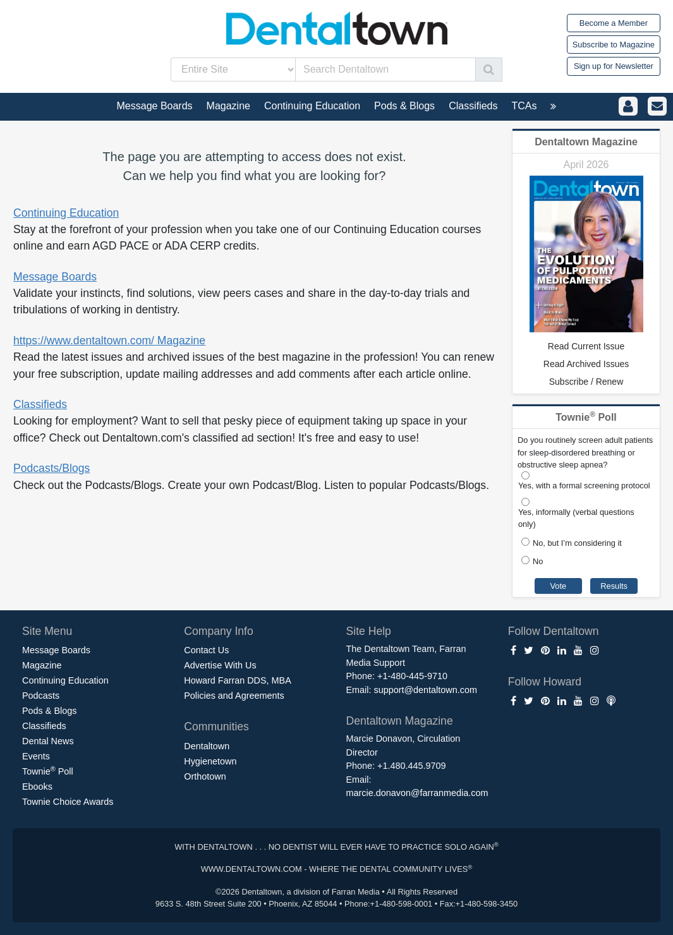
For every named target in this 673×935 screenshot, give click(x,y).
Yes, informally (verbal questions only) (576, 518)
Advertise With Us (220, 665)
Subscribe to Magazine (614, 44)
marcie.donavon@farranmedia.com (417, 793)
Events (36, 756)
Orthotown (205, 776)
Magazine (41, 665)
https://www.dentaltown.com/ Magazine (109, 340)
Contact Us (206, 650)
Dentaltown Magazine (586, 141)
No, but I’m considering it (577, 543)
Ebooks (37, 786)
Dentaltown (206, 746)
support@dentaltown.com (424, 690)
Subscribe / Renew (586, 382)
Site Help (368, 631)
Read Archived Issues (586, 364)
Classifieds (40, 404)
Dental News (48, 741)
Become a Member (613, 23)
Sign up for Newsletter (613, 66)
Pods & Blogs (49, 711)
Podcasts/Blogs (51, 468)
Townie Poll (47, 770)
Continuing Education (66, 213)
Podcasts (40, 696)
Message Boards (55, 276)
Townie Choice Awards (68, 802)
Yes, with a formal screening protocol (584, 485)
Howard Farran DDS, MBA (237, 680)
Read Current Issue (586, 346)
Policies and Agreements (234, 696)
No (538, 561)
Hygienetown (210, 761)
